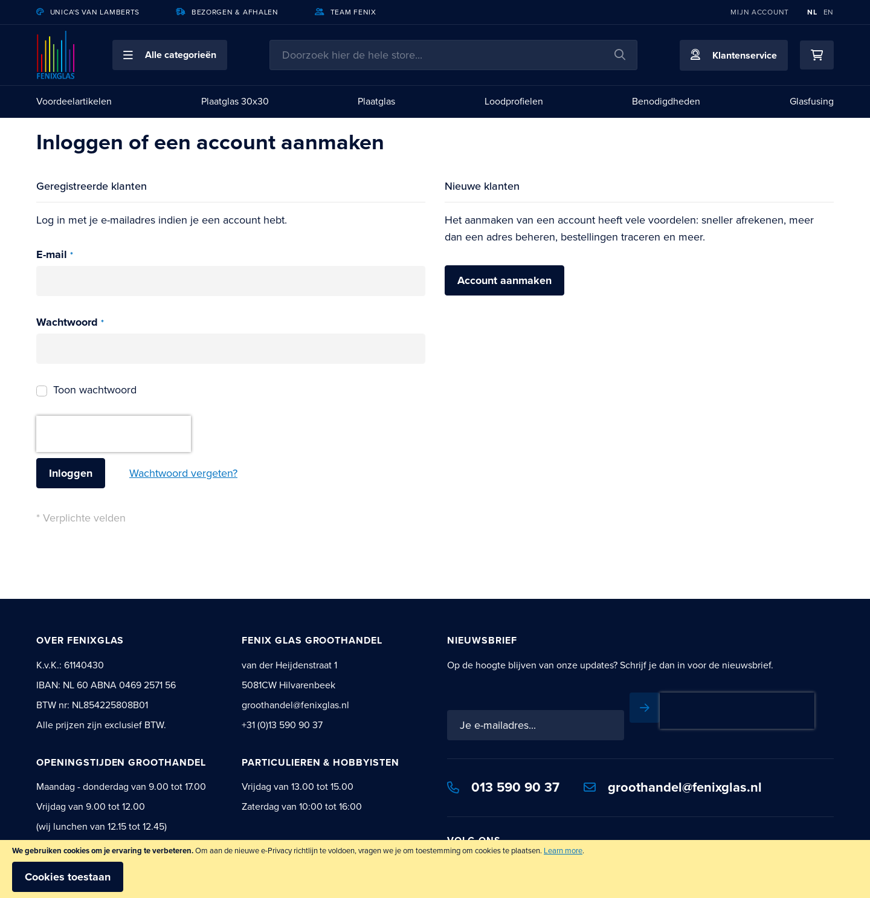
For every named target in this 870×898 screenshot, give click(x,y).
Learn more (563, 850)
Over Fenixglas (80, 640)
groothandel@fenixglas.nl (673, 787)
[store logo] (56, 55)
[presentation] (113, 434)
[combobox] (453, 55)
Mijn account (759, 12)
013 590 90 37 (503, 787)
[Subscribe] (645, 708)
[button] (169, 55)
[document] (435, 869)
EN (828, 12)
